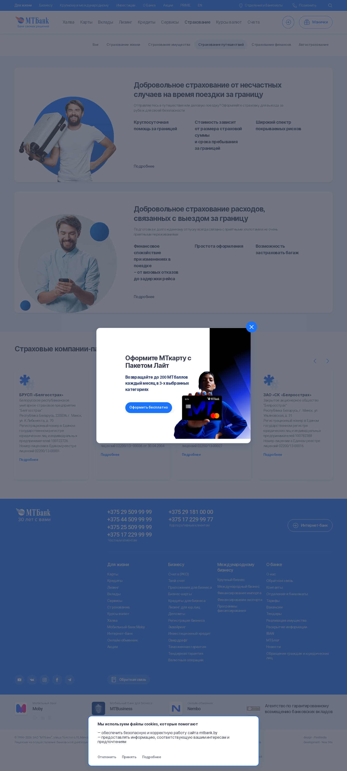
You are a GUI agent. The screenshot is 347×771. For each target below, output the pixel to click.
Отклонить (107, 757)
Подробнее (151, 757)
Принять (129, 757)
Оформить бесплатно (149, 407)
